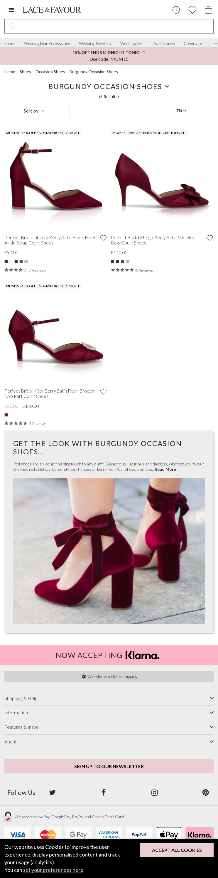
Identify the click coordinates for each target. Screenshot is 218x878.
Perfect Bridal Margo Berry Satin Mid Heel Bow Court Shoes (153, 240)
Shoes (9, 43)
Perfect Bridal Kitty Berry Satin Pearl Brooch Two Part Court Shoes (49, 393)
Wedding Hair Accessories (47, 43)
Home (9, 71)
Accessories (164, 43)
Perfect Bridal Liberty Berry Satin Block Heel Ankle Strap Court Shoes (49, 240)
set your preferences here (53, 870)
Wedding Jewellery (95, 43)
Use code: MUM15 (109, 56)
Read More (165, 469)
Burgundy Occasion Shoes (94, 71)
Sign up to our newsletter (109, 766)
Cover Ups (193, 43)
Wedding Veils (132, 43)
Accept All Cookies (177, 850)
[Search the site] (116, 26)
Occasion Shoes (50, 71)
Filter (181, 110)
